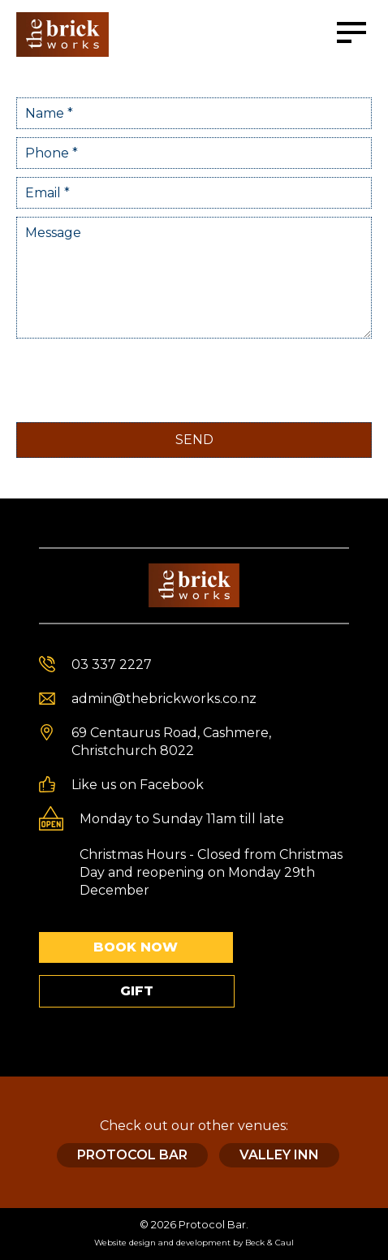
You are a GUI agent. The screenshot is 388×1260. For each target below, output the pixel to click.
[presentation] (139, 378)
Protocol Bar (132, 1155)
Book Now (135, 947)
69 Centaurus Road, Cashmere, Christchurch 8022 (171, 741)
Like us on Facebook (137, 784)
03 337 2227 (111, 664)
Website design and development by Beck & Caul (194, 1242)
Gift (136, 991)
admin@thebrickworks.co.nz (164, 698)
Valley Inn (279, 1155)
